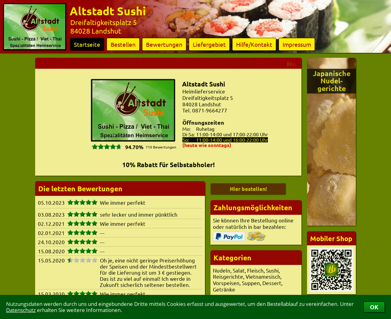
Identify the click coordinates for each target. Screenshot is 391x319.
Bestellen (123, 44)
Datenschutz (21, 310)
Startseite (87, 44)
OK (374, 307)
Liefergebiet (209, 44)
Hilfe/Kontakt (254, 44)
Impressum (297, 44)
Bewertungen (164, 44)
